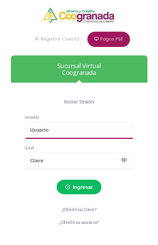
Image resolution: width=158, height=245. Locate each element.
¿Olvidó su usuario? (79, 222)
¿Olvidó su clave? (79, 209)
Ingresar (79, 187)
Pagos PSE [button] (108, 39)
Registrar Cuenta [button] (57, 39)
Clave (29, 148)
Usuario (32, 117)
